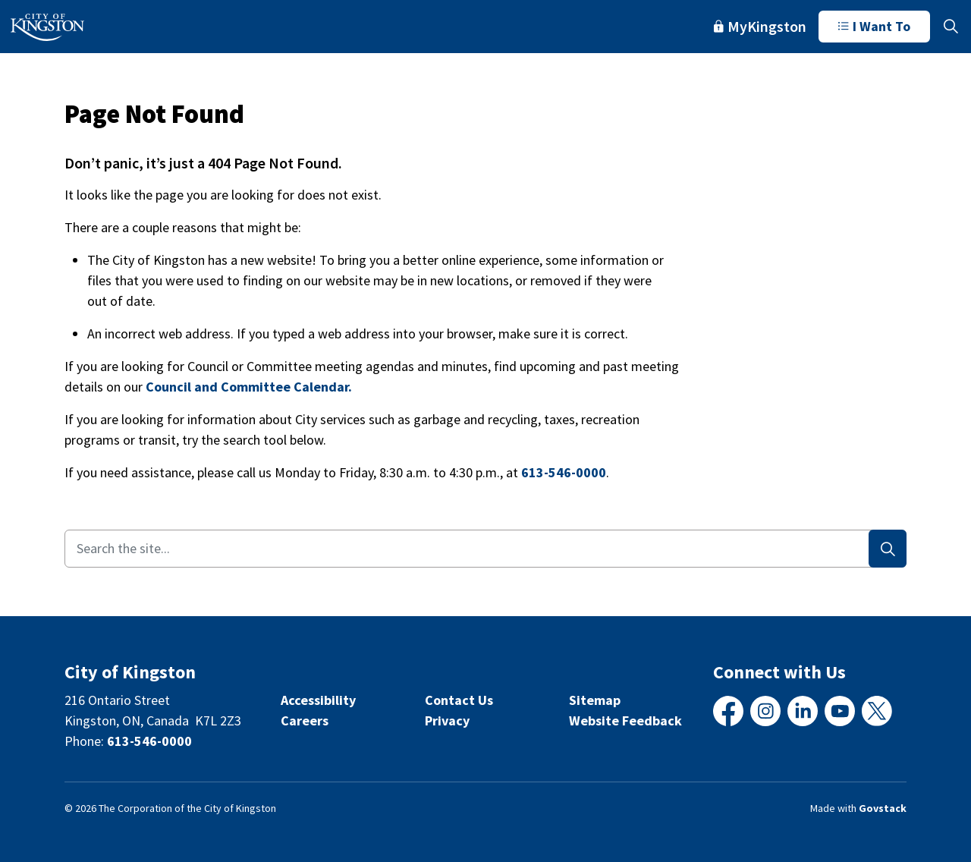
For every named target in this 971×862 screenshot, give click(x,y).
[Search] (888, 549)
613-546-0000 (563, 472)
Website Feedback (625, 720)
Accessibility (318, 700)
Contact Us (459, 700)
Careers (304, 720)
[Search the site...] (485, 549)
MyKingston (760, 26)
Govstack (883, 808)
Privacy (447, 720)
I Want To (874, 26)
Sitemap (595, 700)
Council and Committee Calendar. (249, 386)
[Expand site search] (950, 27)
